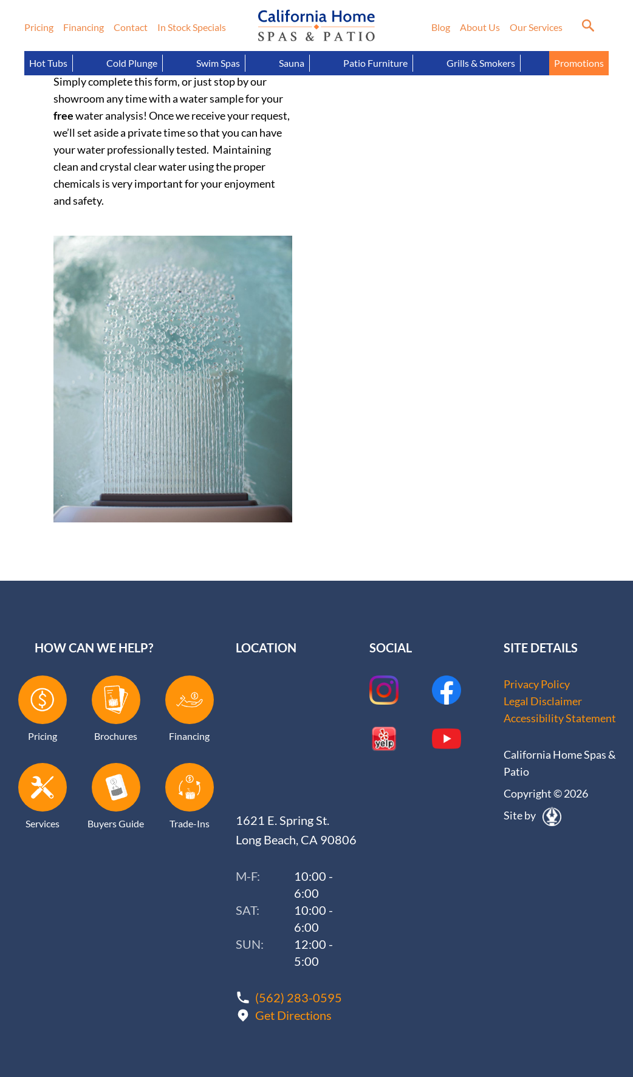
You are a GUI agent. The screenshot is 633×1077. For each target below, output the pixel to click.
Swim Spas (218, 63)
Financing (83, 27)
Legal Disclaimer (543, 701)
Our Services (536, 27)
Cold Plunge (131, 63)
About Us (480, 27)
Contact (131, 27)
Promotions (579, 63)
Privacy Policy (537, 684)
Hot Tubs (48, 63)
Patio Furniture (375, 63)
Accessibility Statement (560, 718)
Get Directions (293, 1015)
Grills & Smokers (481, 63)
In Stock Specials (191, 27)
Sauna (291, 63)
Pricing (38, 27)
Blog (440, 27)
